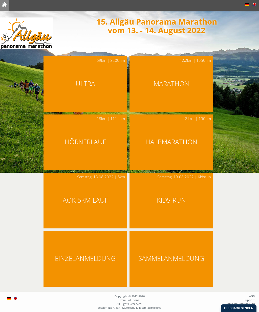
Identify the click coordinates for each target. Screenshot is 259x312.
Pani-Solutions (129, 300)
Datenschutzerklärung (240, 304)
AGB (252, 296)
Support (249, 300)
